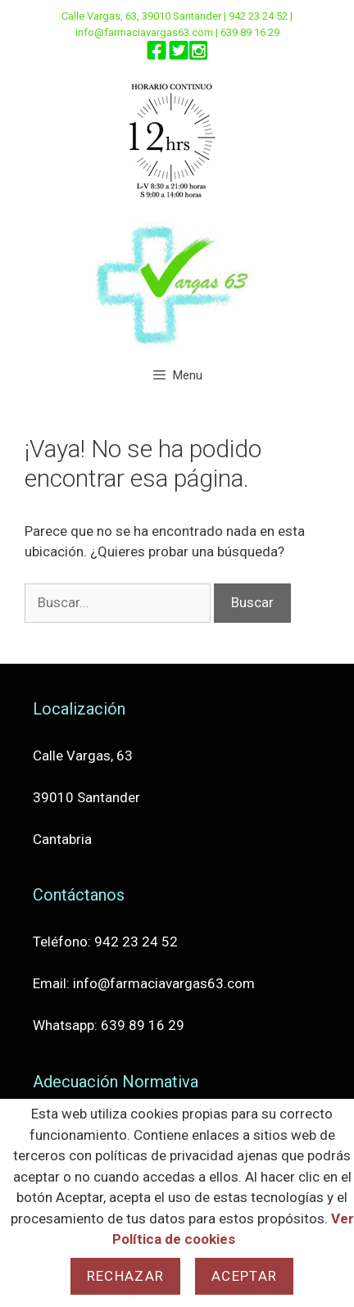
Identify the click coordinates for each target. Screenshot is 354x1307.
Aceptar (244, 1276)
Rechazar (125, 1276)
